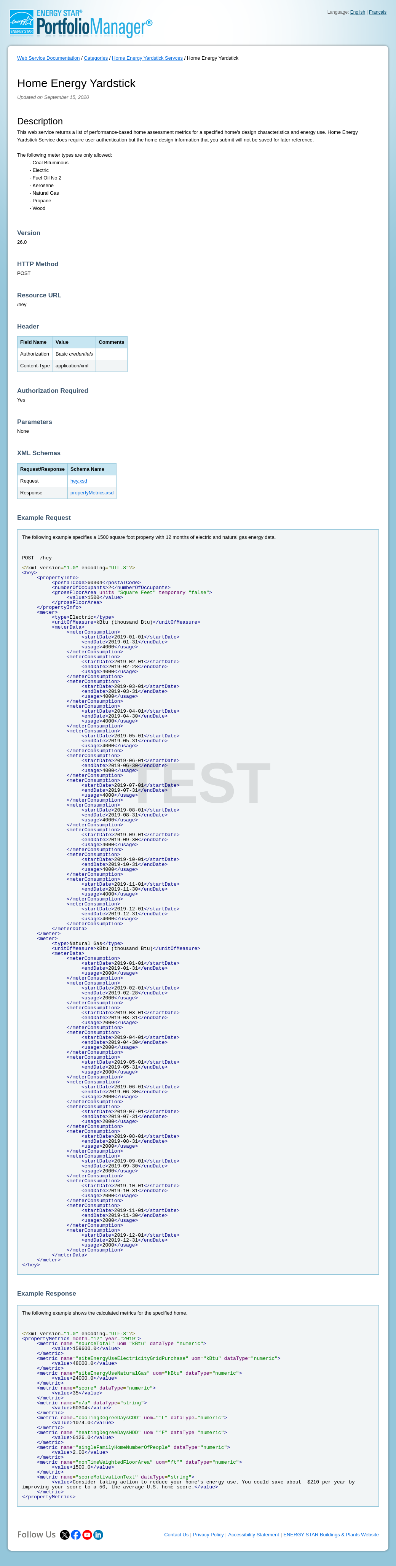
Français (377, 12)
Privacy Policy (208, 1534)
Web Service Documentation (48, 58)
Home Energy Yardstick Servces (147, 58)
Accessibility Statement (253, 1534)
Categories (96, 58)
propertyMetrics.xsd (91, 493)
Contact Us (176, 1534)
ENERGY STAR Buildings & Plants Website (331, 1534)
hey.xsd (78, 481)
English (357, 12)
